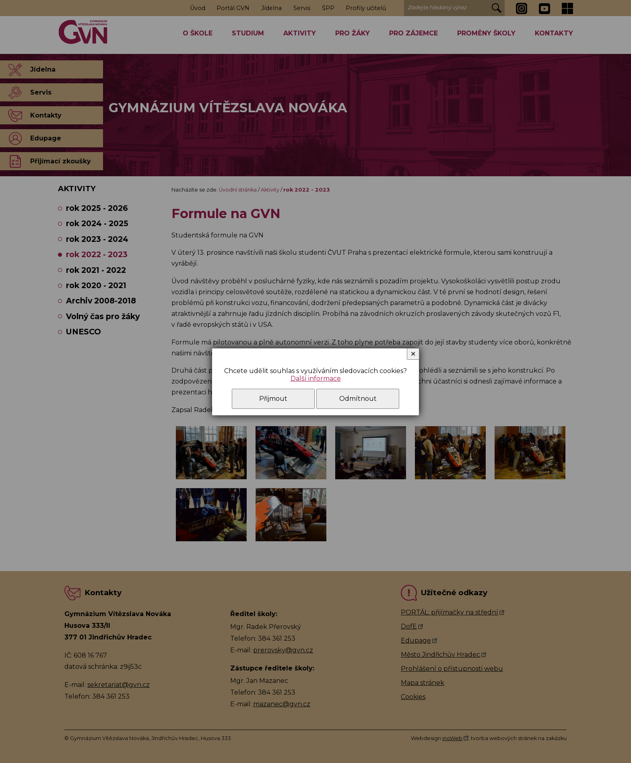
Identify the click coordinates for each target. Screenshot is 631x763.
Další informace (316, 378)
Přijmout (273, 398)
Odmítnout (358, 398)
